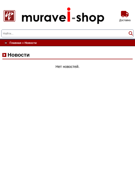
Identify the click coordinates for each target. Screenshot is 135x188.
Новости (30, 42)
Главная (15, 42)
